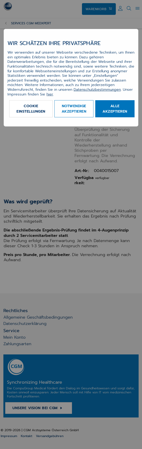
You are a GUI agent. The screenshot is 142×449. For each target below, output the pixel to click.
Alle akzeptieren (114, 108)
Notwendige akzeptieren (74, 108)
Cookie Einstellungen (30, 108)
